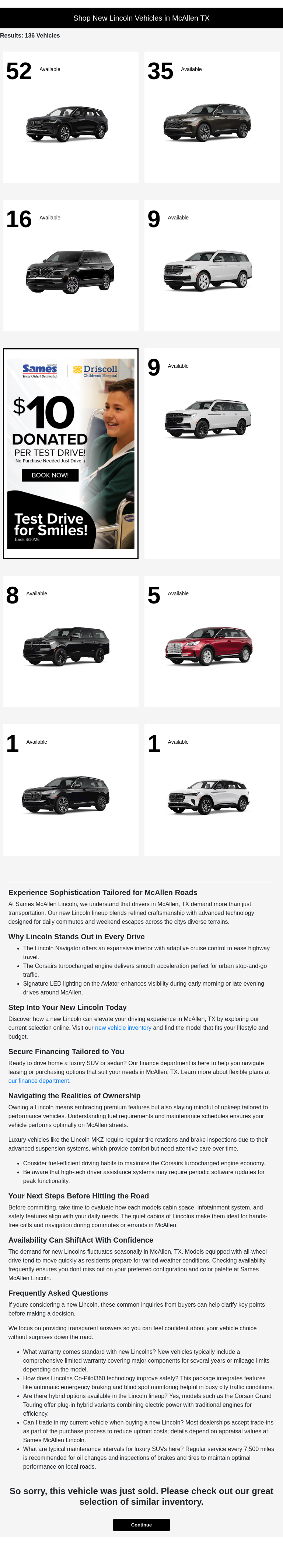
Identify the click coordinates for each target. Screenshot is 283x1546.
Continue (141, 1525)
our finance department (38, 1081)
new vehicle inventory (123, 1028)
